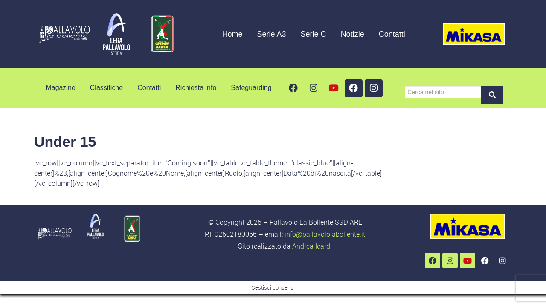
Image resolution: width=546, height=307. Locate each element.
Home (232, 34)
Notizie (352, 34)
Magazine (60, 87)
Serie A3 (271, 34)
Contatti (392, 34)
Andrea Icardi (312, 246)
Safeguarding (251, 87)
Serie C (313, 34)
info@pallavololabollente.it (325, 234)
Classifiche (106, 87)
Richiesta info (195, 87)
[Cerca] (443, 92)
